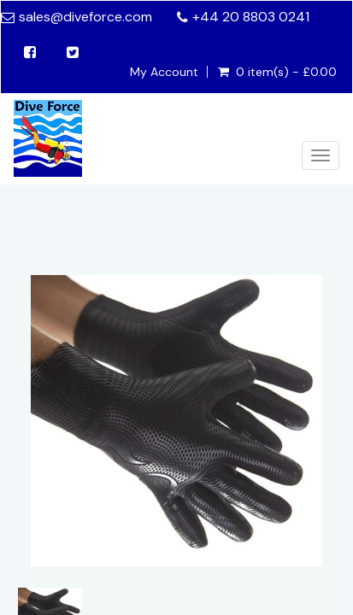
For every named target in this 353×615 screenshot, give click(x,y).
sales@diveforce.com (85, 17)
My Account (164, 72)
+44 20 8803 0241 (250, 17)
